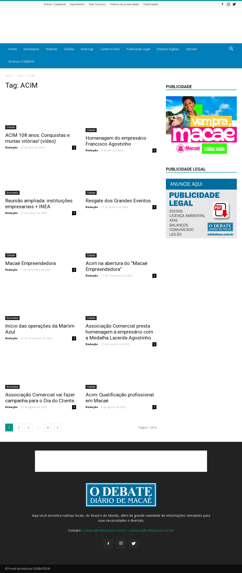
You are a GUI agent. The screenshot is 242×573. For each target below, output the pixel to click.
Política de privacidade (124, 4)
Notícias (51, 49)
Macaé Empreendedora (30, 263)
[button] (231, 49)
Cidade (69, 49)
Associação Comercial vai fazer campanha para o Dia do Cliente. (40, 398)
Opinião (191, 49)
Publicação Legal (138, 49)
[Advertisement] (121, 461)
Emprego (87, 49)
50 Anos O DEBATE (22, 61)
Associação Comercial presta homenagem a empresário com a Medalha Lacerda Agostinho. (119, 332)
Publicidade (150, 4)
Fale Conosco (97, 4)
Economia (12, 192)
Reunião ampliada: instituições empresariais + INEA (39, 203)
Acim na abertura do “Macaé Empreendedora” (116, 266)
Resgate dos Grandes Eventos (118, 201)
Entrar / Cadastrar (55, 4)
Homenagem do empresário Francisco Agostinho (116, 141)
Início (8, 76)
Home (13, 49)
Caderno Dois (110, 49)
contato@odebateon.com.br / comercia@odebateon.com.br (128, 530)
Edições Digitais (168, 49)
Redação (11, 147)
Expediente (77, 4)
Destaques (31, 49)
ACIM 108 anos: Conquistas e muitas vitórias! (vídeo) (37, 138)
